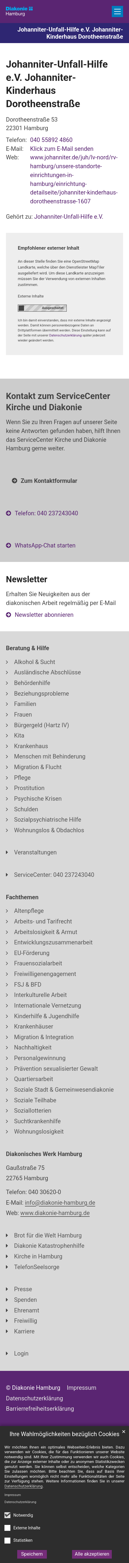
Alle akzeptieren (92, 1554)
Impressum (12, 1495)
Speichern (32, 1554)
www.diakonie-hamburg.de (55, 1213)
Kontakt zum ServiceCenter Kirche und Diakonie (58, 402)
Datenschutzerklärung (20, 1502)
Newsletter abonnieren (44, 615)
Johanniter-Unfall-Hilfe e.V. (68, 216)
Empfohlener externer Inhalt (48, 248)
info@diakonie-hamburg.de (60, 1202)
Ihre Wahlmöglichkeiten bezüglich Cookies (64, 1434)
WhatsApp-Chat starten (45, 545)
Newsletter (26, 579)
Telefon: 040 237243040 (46, 513)
